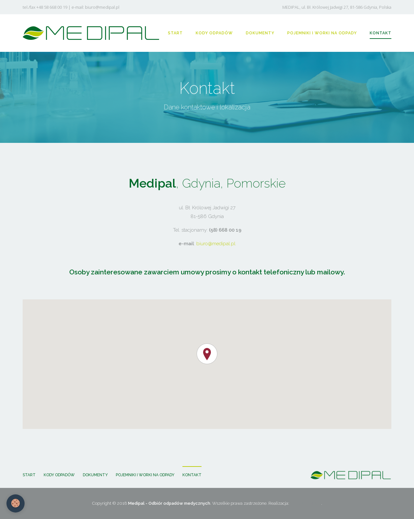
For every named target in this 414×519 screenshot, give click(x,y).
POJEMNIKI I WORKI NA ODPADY (322, 33)
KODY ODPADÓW (214, 33)
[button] (207, 353)
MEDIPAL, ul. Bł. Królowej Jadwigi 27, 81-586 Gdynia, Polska (336, 7)
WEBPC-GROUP (305, 503)
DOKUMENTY (260, 33)
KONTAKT (380, 33)
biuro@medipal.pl (102, 7)
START (175, 33)
